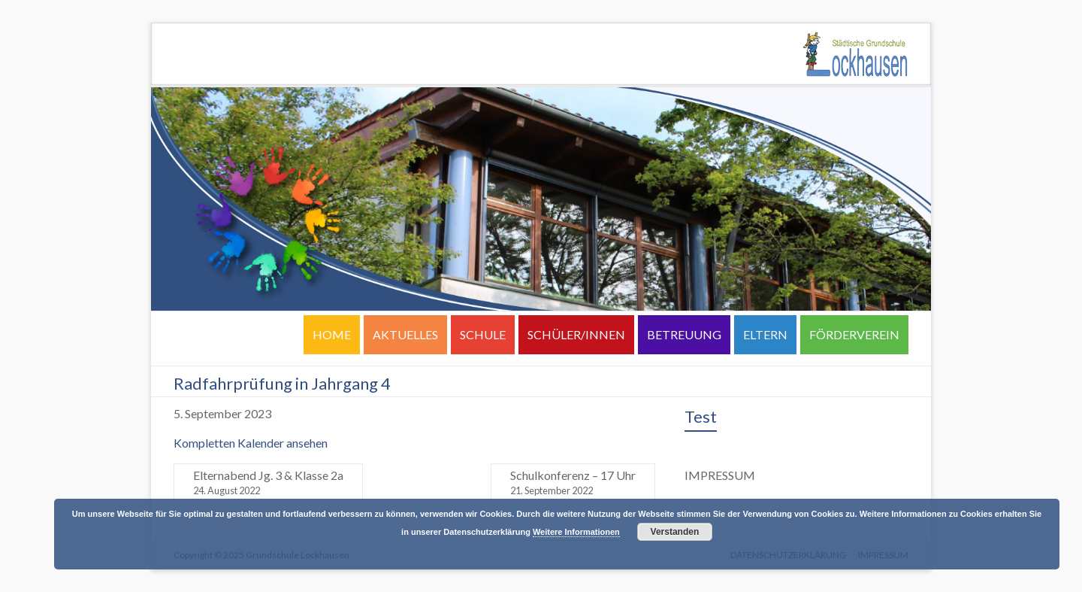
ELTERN (765, 334)
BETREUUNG (684, 334)
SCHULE (483, 334)
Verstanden (675, 532)
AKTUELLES (405, 334)
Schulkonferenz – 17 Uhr (573, 483)
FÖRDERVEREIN (854, 334)
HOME (332, 334)
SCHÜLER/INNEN (576, 334)
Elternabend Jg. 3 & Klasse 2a (268, 483)
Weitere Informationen (576, 531)
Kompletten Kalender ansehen (251, 443)
